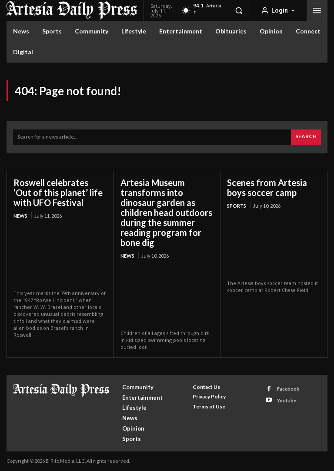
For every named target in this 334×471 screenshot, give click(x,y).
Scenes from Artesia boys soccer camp (267, 187)
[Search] (306, 137)
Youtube (286, 400)
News (20, 216)
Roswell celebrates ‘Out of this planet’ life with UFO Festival (58, 192)
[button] (238, 10)
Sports (236, 206)
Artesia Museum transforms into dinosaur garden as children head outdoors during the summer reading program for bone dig (166, 212)
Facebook (288, 388)
